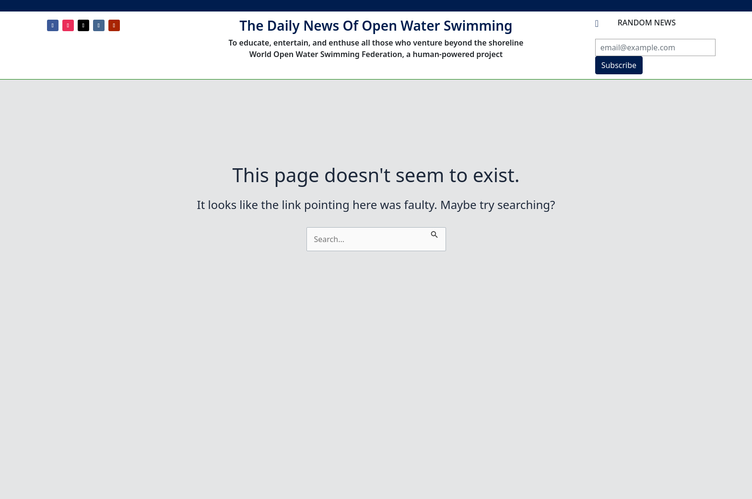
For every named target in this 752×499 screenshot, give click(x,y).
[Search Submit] (434, 233)
